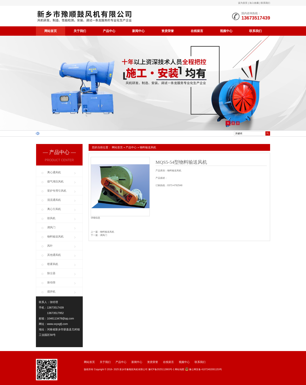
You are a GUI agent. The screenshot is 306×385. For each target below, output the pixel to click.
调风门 (103, 235)
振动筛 (51, 282)
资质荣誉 (167, 31)
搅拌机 (51, 291)
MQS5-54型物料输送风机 (181, 162)
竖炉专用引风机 (56, 190)
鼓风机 (51, 218)
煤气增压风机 (55, 181)
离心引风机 (54, 209)
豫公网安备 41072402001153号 (203, 369)
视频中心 (226, 31)
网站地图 (179, 369)
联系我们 (265, 3)
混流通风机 (54, 199)
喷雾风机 (52, 264)
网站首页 (50, 31)
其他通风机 (54, 254)
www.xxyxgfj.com (57, 323)
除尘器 (51, 273)
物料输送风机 (148, 147)
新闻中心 (138, 31)
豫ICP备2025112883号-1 (161, 369)
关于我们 (80, 31)
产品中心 (109, 31)
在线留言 (197, 31)
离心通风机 (54, 172)
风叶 (50, 245)
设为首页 (242, 3)
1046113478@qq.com (60, 318)
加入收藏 (254, 3)
